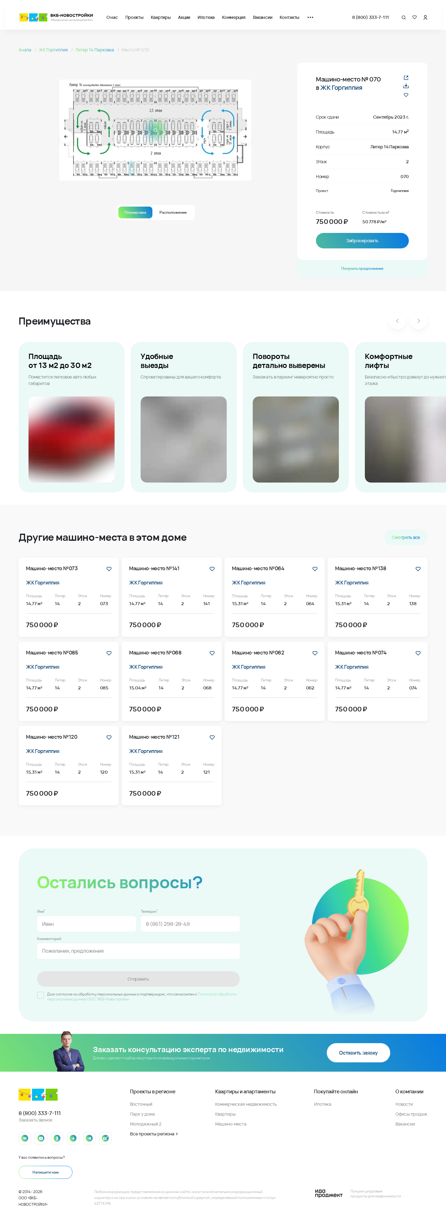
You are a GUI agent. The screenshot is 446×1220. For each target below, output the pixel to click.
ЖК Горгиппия (54, 50)
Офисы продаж (411, 1114)
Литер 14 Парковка (95, 50)
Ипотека (206, 17)
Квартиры (161, 17)
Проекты (134, 17)
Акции (184, 17)
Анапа (25, 50)
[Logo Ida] (358, 1194)
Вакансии (263, 17)
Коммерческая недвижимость (246, 1104)
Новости (404, 1104)
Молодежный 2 (145, 1124)
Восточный (141, 1104)
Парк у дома (142, 1114)
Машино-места (231, 1124)
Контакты (289, 17)
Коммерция (233, 17)
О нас (112, 17)
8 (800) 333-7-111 (370, 17)
